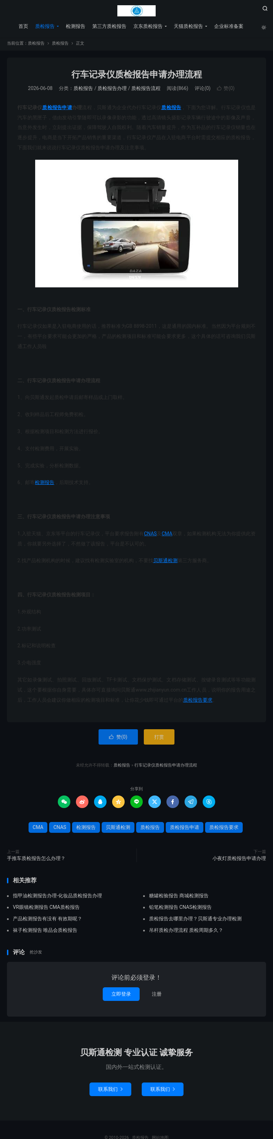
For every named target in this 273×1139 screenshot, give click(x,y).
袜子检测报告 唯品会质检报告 (45, 932)
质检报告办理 (112, 90)
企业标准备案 (228, 26)
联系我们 (110, 1090)
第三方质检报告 (109, 26)
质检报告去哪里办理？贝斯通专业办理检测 (195, 920)
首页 (23, 26)
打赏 (159, 738)
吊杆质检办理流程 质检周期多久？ (186, 932)
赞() (226, 90)
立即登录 (121, 995)
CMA (167, 535)
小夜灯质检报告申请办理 (239, 860)
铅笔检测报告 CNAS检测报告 (180, 909)
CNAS (150, 535)
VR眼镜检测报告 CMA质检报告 (46, 909)
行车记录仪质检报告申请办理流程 (136, 76)
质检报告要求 (197, 701)
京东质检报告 (147, 26)
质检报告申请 (57, 109)
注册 (157, 995)
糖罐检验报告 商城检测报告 (179, 897)
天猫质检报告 (188, 26)
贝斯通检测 (165, 562)
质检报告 (136, 10)
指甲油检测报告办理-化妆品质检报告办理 (57, 897)
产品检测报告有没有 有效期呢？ (47, 920)
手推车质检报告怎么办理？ (36, 860)
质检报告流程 (146, 90)
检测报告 (75, 26)
